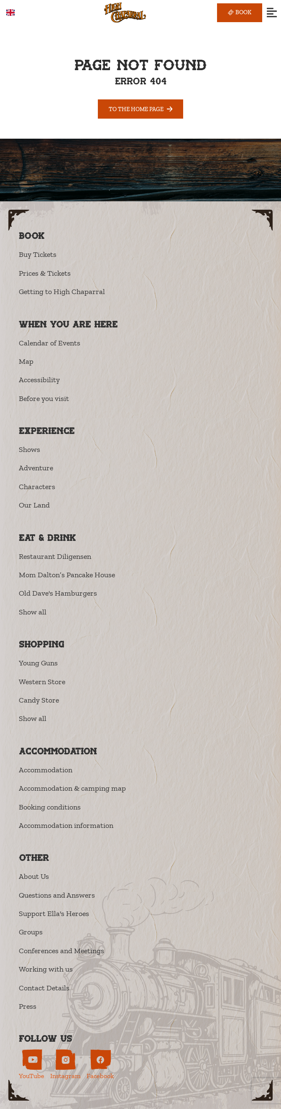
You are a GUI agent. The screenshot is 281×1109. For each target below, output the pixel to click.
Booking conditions (50, 807)
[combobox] (16, 12)
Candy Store (39, 700)
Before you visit (44, 398)
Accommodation (45, 769)
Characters (37, 486)
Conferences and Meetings (61, 950)
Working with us (46, 969)
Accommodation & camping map (72, 788)
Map (26, 361)
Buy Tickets (37, 254)
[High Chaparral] (125, 13)
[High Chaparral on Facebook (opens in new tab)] (100, 1064)
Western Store (42, 681)
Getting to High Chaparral (62, 291)
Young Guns (38, 662)
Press (27, 1006)
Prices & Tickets (45, 273)
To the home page (141, 109)
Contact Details (44, 987)
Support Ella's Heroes (54, 913)
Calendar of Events (49, 343)
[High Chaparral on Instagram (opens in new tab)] (65, 1064)
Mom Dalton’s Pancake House (67, 574)
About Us (34, 876)
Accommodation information (66, 825)
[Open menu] (271, 12)
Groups (31, 931)
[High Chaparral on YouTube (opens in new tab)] (31, 1064)
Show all (32, 612)
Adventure (36, 467)
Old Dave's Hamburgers (58, 593)
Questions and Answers (57, 895)
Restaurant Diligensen (55, 556)
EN (16, 12)
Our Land (34, 505)
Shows (29, 449)
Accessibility (39, 379)
